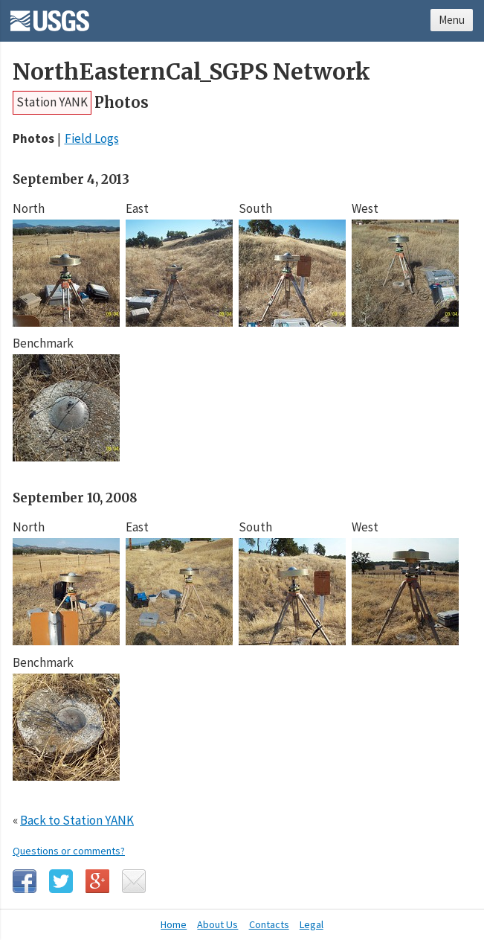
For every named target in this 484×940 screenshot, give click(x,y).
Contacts (269, 924)
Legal (311, 924)
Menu (452, 20)
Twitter (61, 881)
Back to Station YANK (77, 820)
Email (134, 881)
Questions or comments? (69, 850)
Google (97, 881)
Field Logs (92, 138)
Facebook (24, 881)
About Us (217, 924)
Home (174, 924)
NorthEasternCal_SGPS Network (191, 72)
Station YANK (52, 102)
